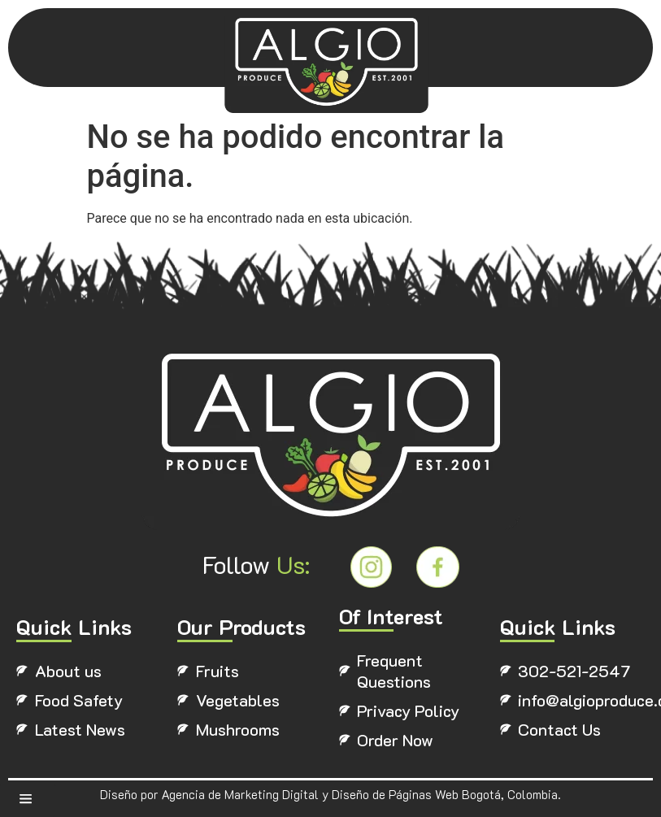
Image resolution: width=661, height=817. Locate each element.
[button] (27, 800)
